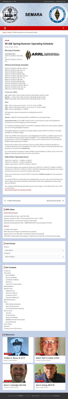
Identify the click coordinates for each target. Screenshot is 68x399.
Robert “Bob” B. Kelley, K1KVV (47, 358)
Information (7, 273)
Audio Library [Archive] (12, 306)
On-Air (7, 40)
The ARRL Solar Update (11, 229)
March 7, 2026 (8, 360)
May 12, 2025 (39, 387)
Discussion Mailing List (12, 297)
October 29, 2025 (41, 360)
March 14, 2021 (9, 47)
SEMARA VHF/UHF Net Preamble (15, 319)
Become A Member (11, 277)
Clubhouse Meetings (12, 317)
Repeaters (7, 326)
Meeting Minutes (9, 286)
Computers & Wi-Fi (11, 295)
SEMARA (20, 396)
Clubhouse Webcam (11, 293)
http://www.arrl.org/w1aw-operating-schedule (18, 190)
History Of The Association (14, 284)
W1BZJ (15, 360)
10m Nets (8, 313)
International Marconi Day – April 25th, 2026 (16, 216)
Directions (9, 282)
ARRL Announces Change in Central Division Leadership (20, 231)
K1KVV (16, 47)
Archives (6, 247)
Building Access (10, 291)
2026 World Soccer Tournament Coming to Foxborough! (20, 220)
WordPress (56, 396)
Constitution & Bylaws (12, 280)
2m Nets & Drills (10, 315)
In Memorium (9, 335)
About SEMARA (10, 275)
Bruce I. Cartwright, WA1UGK (15, 385)
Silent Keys (8, 353)
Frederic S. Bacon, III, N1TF (14, 358)
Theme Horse (35, 396)
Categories (7, 253)
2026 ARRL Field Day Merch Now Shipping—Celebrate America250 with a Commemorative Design (32, 236)
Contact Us (7, 271)
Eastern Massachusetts (11, 213)
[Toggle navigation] (5, 28)
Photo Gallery (8, 324)
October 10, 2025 (9, 387)
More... (6, 302)
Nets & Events (8, 311)
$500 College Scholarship (13, 304)
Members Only (8, 288)
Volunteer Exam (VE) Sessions (13, 328)
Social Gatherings (11, 322)
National (6, 226)
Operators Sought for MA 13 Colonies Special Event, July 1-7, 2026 (23, 218)
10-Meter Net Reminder (14, 201)
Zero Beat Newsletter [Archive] (15, 308)
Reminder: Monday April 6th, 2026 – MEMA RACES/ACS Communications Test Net (28, 223)
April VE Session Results (54, 201)
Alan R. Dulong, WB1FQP (45, 385)
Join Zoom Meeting (49, 1)
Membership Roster (9, 299)
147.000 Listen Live (60, 1)
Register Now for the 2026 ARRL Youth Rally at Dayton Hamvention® (24, 234)
